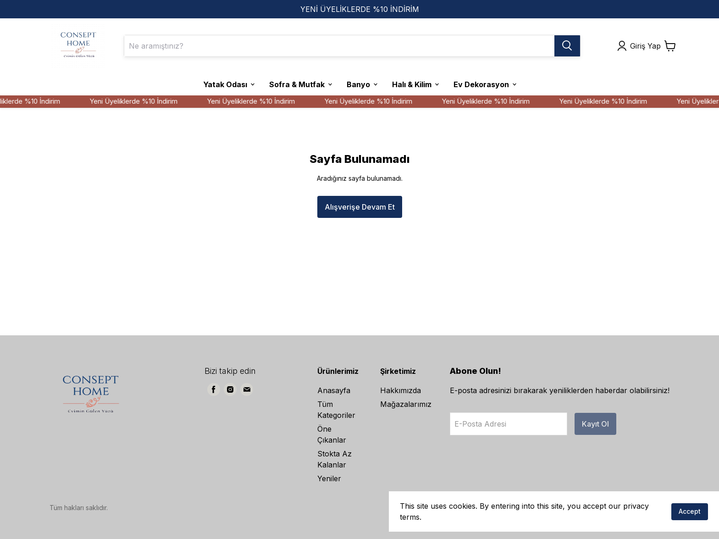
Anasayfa (333, 390)
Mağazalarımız (405, 404)
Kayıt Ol (595, 423)
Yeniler (329, 478)
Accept (690, 511)
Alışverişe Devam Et (360, 206)
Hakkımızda (400, 390)
